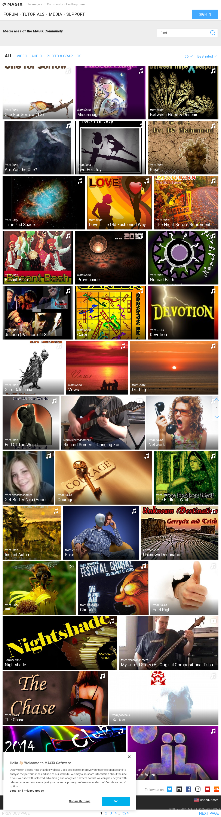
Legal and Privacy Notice (27, 790)
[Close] (129, 756)
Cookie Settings (79, 801)
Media (55, 14)
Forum (10, 14)
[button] (189, 56)
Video (22, 56)
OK (115, 801)
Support (75, 14)
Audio (36, 56)
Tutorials (33, 14)
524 (125, 813)
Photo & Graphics (64, 56)
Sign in (205, 14)
